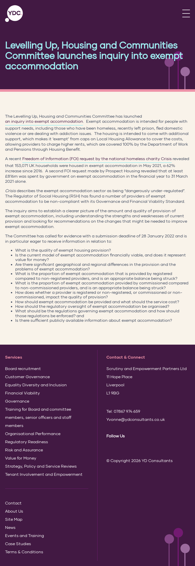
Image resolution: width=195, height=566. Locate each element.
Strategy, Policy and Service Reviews (41, 466)
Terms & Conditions (24, 551)
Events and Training (24, 535)
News (10, 527)
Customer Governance (27, 376)
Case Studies (18, 543)
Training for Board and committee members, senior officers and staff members (38, 417)
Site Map (13, 519)
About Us (14, 511)
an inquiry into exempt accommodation (44, 121)
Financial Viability (22, 392)
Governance (17, 401)
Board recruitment (23, 368)
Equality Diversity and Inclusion (36, 384)
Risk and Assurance (24, 449)
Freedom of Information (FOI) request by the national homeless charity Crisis (97, 158)
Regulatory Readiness (26, 441)
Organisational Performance (32, 433)
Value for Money (20, 457)
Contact (13, 502)
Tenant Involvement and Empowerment (44, 474)
